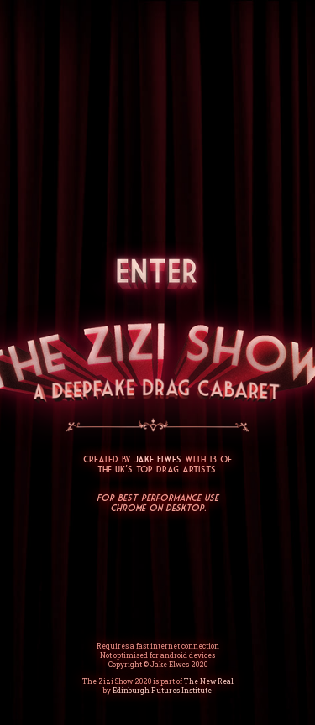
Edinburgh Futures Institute (162, 690)
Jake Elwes (157, 459)
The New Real (209, 681)
